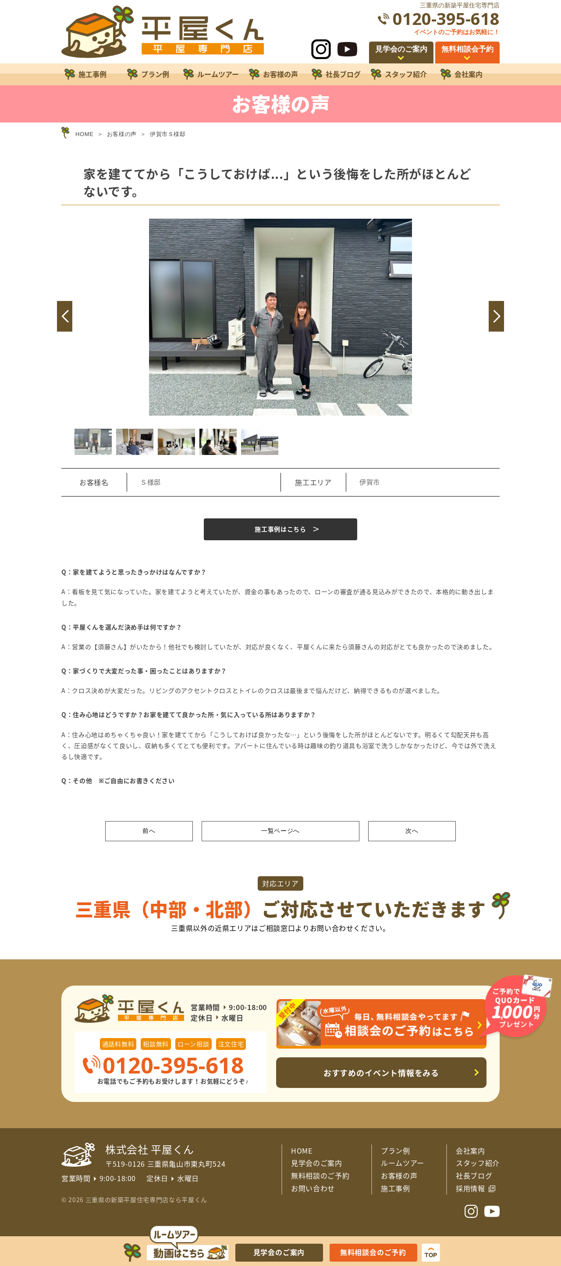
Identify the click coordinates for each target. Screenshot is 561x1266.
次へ (411, 830)
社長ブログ (474, 1175)
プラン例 (395, 1150)
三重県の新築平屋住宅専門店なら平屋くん (146, 1199)
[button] (64, 316)
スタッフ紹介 (478, 1163)
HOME (301, 1150)
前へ (148, 830)
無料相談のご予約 (320, 1175)
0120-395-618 (446, 19)
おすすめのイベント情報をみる (381, 1073)
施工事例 (395, 1188)
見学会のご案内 (316, 1163)
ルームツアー (402, 1163)
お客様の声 (399, 1175)
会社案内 (470, 1150)
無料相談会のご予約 (373, 1252)
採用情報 (470, 1188)
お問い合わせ (313, 1188)
